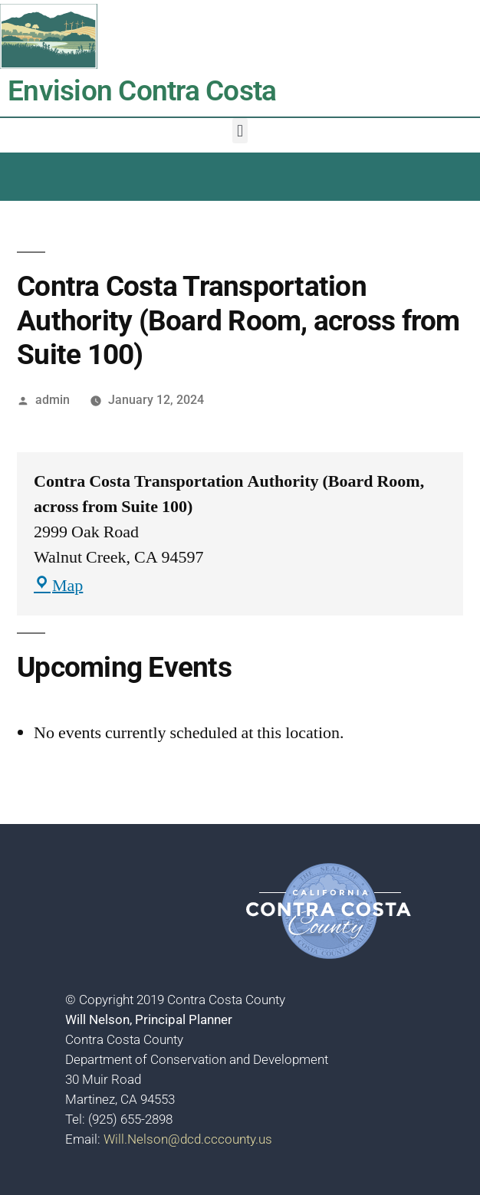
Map (58, 585)
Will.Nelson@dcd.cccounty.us (188, 1139)
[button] (239, 130)
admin (52, 399)
